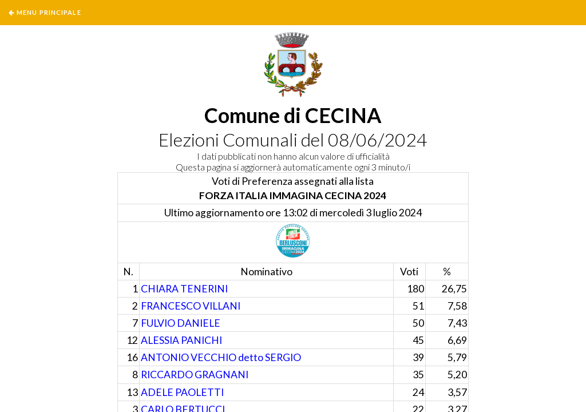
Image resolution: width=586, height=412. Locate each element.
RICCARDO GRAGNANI (194, 375)
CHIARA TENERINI (184, 289)
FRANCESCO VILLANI (190, 306)
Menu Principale (49, 12)
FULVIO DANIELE (180, 323)
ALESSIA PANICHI (181, 340)
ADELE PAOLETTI (182, 392)
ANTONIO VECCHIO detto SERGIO (221, 357)
